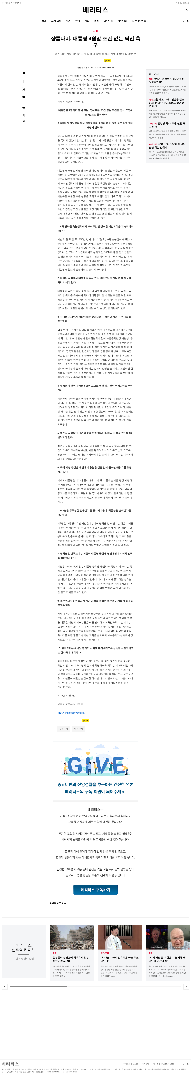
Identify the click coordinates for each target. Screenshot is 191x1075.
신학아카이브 (139, 21)
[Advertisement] (95, 1024)
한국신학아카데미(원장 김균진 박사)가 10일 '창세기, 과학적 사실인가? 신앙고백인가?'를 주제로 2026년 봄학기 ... (167, 89)
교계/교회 (56, 21)
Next (186, 987)
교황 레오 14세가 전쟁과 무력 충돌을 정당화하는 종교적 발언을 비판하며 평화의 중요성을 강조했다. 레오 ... (167, 113)
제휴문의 (145, 1064)
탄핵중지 (78, 729)
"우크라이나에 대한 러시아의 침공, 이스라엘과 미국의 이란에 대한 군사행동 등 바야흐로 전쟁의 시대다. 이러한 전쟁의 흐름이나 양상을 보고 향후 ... (71, 971)
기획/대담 (122, 21)
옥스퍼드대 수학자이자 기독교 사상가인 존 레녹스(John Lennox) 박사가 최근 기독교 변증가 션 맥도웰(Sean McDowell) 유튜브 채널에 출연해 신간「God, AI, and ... (167, 971)
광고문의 (136, 1064)
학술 (87, 21)
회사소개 (126, 1064)
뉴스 (44, 21)
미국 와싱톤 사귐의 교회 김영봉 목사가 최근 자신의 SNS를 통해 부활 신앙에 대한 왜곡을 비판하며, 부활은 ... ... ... (167, 134)
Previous (5, 987)
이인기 (80, 67)
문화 (96, 21)
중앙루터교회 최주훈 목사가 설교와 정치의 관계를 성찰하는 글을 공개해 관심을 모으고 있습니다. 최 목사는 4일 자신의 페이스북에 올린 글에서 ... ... (119, 971)
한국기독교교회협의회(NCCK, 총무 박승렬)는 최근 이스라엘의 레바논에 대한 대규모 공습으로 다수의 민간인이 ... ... (167, 155)
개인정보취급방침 (168, 1064)
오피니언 (108, 21)
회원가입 (179, 3)
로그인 (186, 3)
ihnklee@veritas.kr (75, 712)
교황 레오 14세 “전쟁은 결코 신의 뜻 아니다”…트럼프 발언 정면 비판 (166, 102)
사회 (68, 21)
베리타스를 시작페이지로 (11, 3)
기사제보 (154, 1064)
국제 (77, 21)
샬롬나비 (63, 729)
